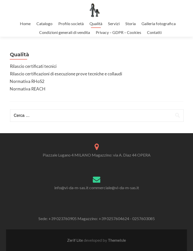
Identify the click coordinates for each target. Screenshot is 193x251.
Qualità (95, 23)
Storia (130, 23)
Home (25, 23)
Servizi (114, 23)
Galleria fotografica (158, 23)
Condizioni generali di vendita (64, 32)
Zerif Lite (75, 240)
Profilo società (71, 23)
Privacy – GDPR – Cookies (118, 32)
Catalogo (44, 23)
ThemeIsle (117, 240)
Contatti (154, 32)
